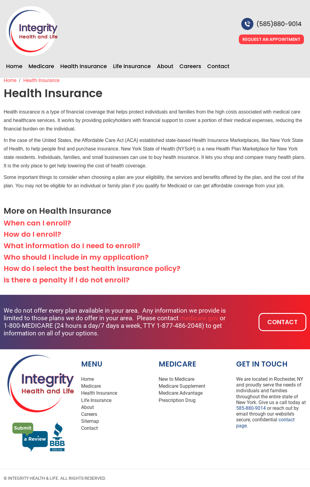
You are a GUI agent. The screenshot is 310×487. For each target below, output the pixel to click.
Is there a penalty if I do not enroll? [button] (67, 280)
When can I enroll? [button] (37, 223)
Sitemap (90, 421)
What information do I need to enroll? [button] (72, 246)
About (165, 66)
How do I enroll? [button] (32, 234)
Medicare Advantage (181, 393)
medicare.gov (199, 318)
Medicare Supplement (182, 386)
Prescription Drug (177, 400)
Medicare (41, 66)
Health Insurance (83, 66)
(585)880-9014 (279, 24)
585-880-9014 (251, 408)
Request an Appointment (271, 39)
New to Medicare (176, 379)
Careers (190, 66)
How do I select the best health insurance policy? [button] (92, 268)
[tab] (155, 223)
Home (14, 66)
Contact (218, 66)
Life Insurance (132, 66)
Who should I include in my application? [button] (76, 257)
